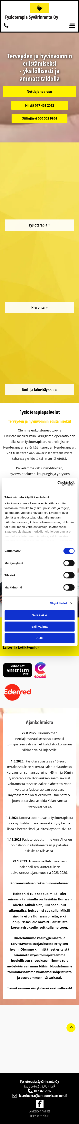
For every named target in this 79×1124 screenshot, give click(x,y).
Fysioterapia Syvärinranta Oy (31, 17)
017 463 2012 (42, 1091)
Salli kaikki (39, 615)
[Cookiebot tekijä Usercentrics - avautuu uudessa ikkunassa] (57, 483)
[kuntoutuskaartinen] (6, 27)
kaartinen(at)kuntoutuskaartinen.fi (43, 1095)
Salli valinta (39, 626)
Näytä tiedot (58, 603)
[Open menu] (72, 26)
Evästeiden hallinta (39, 1111)
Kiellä (39, 638)
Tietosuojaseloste (39, 1115)
